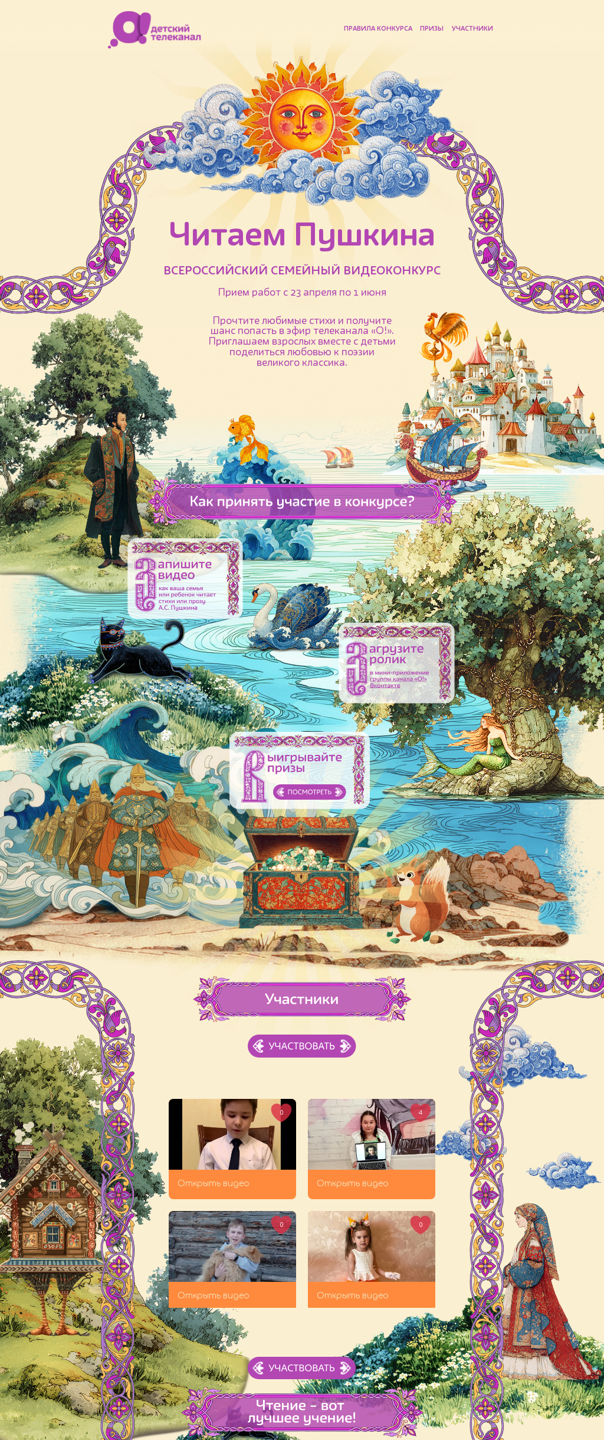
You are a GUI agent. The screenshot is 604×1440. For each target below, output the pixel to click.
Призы (432, 29)
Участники (472, 29)
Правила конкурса (378, 29)
